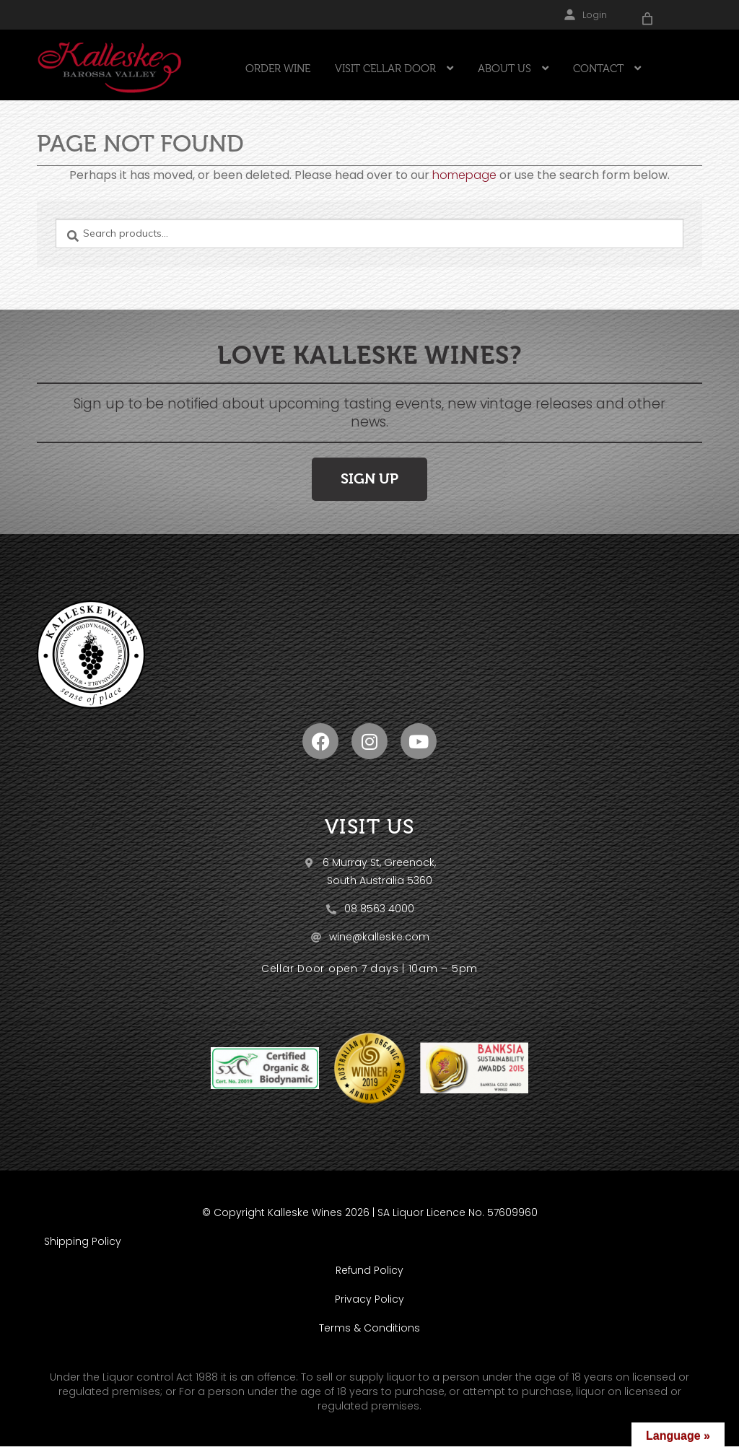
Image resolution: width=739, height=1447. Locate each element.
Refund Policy (369, 1270)
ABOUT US (504, 68)
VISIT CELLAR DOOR (385, 68)
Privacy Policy (369, 1299)
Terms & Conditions (369, 1328)
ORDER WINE (277, 68)
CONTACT (598, 68)
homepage (464, 175)
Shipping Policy (82, 1241)
